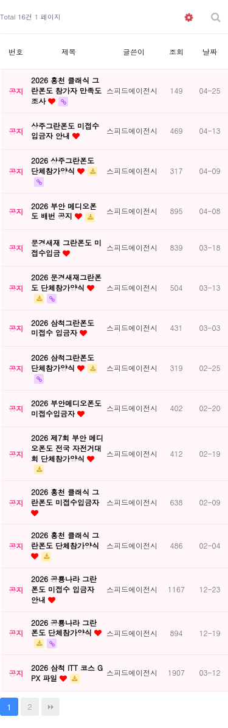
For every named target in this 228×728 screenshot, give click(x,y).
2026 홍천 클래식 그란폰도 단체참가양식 (65, 540)
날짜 (209, 51)
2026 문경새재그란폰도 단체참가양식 (66, 282)
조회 (176, 51)
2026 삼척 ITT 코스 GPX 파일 (67, 672)
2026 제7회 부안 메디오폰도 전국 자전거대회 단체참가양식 (67, 447)
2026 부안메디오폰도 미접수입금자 (66, 408)
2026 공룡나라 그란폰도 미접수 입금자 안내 (64, 589)
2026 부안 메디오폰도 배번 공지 (64, 211)
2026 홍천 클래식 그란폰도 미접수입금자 (65, 497)
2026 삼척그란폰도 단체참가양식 (62, 362)
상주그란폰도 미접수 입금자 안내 (65, 130)
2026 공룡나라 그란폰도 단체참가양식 (64, 627)
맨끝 (50, 707)
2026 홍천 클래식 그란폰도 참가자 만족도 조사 (66, 90)
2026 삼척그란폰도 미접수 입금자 (62, 327)
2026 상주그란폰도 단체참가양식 (62, 165)
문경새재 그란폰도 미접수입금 (66, 247)
